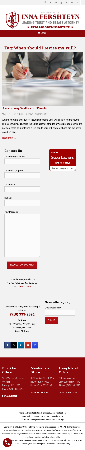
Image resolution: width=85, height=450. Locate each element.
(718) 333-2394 (24, 286)
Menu (44, 33)
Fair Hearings (58, 420)
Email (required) (53, 308)
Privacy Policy (63, 444)
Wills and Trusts (26, 413)
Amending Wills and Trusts (24, 108)
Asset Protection (58, 413)
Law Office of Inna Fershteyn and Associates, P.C (24, 440)
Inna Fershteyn (27, 114)
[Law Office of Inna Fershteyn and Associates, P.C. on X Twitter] (14, 345)
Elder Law (45, 416)
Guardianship (57, 416)
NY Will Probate (43, 420)
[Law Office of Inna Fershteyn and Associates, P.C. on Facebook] (7, 345)
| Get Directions (48, 444)
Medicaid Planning (30, 416)
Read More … (9, 137)
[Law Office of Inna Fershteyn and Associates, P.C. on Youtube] (28, 345)
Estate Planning (42, 413)
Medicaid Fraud (28, 420)
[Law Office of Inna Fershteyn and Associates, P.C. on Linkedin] (21, 345)
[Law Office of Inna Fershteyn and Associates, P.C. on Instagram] (35, 345)
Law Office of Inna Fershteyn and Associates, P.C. (41, 427)
